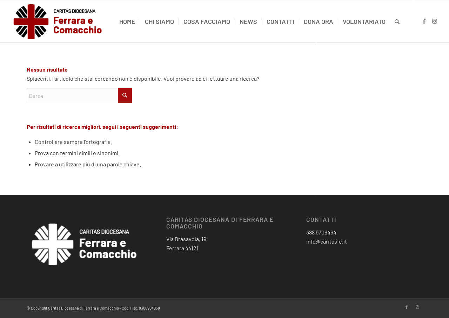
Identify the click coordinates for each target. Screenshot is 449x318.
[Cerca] (397, 21)
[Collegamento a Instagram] (434, 21)
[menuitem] (127, 21)
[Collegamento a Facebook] (424, 21)
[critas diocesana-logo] (58, 21)
